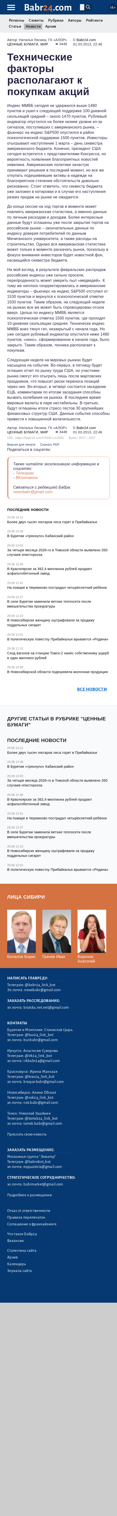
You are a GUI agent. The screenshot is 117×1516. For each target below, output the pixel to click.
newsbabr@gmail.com (32, 492)
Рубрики (55, 20)
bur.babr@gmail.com (40, 1040)
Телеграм (24, 473)
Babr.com (48, 7)
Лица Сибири (26, 897)
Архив (50, 26)
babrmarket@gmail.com (43, 1184)
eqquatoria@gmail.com (42, 1167)
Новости (33, 26)
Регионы (16, 20)
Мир (44, 44)
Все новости (92, 689)
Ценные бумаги (22, 44)
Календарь (16, 1264)
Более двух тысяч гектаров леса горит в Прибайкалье (52, 522)
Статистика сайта (21, 1250)
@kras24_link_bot (39, 1077)
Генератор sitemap (21, 1294)
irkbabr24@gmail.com (41, 1061)
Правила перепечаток (26, 1217)
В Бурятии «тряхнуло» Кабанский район (40, 536)
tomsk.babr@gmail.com (42, 1123)
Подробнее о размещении (29, 1195)
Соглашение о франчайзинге (31, 1224)
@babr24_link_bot (40, 985)
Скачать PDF (50, 444)
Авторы (74, 20)
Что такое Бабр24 (22, 1234)
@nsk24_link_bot (39, 1097)
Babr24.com (86, 40)
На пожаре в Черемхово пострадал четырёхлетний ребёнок (57, 587)
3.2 (35, 1287)
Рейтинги (94, 20)
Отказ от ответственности (28, 1211)
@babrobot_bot (37, 1162)
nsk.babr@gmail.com (40, 1103)
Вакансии (15, 1241)
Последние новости (28, 510)
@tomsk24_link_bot (41, 1118)
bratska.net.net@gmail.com (46, 1007)
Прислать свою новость (27, 1134)
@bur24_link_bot (39, 1035)
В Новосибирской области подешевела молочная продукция (57, 672)
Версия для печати (21, 444)
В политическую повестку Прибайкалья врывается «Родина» (57, 639)
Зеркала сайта (19, 1271)
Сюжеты (36, 20)
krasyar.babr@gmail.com (43, 1082)
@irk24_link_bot (38, 1056)
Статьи (15, 26)
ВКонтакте (27, 478)
